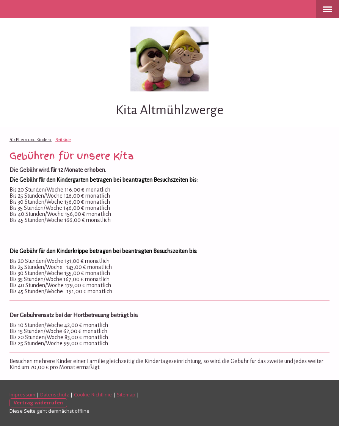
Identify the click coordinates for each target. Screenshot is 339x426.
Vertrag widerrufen (38, 402)
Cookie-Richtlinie (93, 394)
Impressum (22, 394)
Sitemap (126, 394)
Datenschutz (54, 394)
